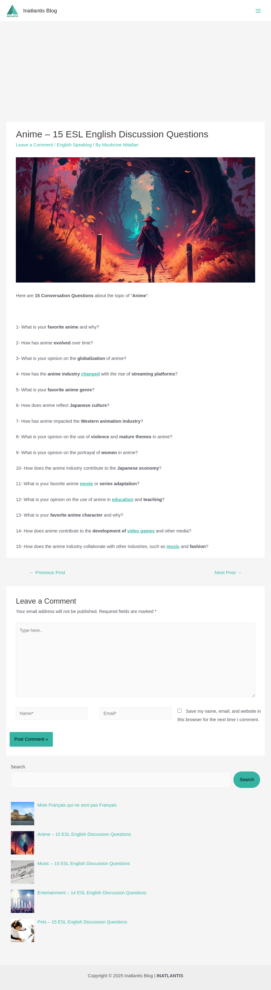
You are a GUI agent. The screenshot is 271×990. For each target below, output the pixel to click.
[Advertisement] (135, 68)
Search (18, 766)
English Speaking (74, 144)
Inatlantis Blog (40, 10)
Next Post (228, 572)
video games (140, 530)
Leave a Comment (34, 144)
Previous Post (47, 572)
